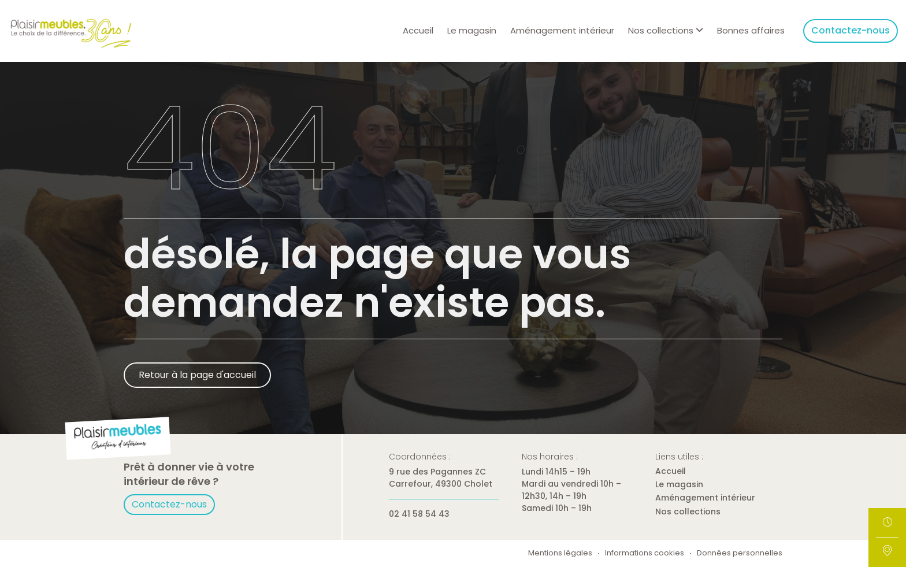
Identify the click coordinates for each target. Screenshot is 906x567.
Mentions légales (560, 553)
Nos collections (688, 511)
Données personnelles (739, 553)
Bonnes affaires (751, 30)
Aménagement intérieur (562, 30)
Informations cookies (644, 553)
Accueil (418, 30)
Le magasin (471, 30)
